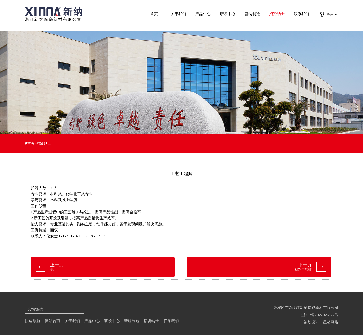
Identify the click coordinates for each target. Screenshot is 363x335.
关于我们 (178, 13)
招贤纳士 (277, 13)
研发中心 (227, 13)
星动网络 (330, 322)
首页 (154, 13)
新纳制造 (252, 13)
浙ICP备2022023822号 (319, 314)
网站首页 (52, 320)
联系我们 (301, 13)
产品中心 (203, 13)
